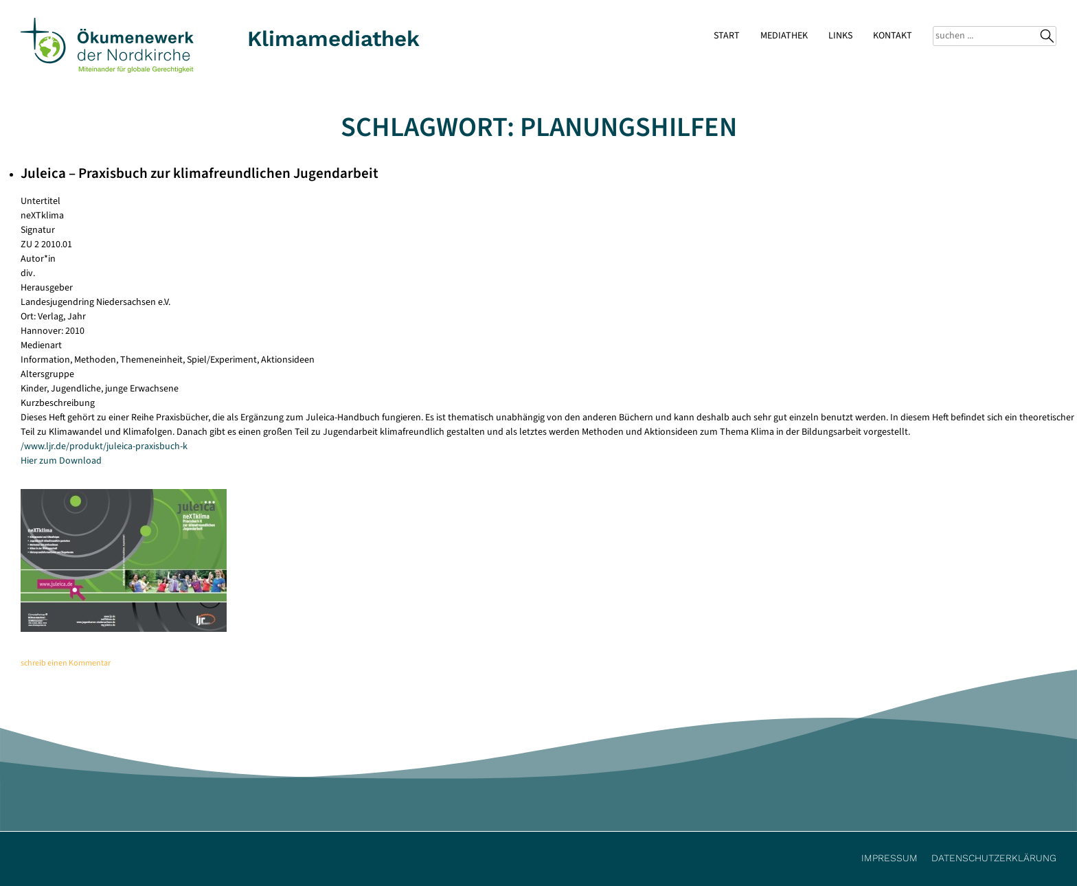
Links (840, 36)
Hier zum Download (61, 461)
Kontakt (892, 36)
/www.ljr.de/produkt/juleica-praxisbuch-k (104, 446)
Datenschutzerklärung (993, 857)
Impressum (889, 857)
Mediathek (784, 36)
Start (727, 36)
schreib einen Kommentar (66, 663)
